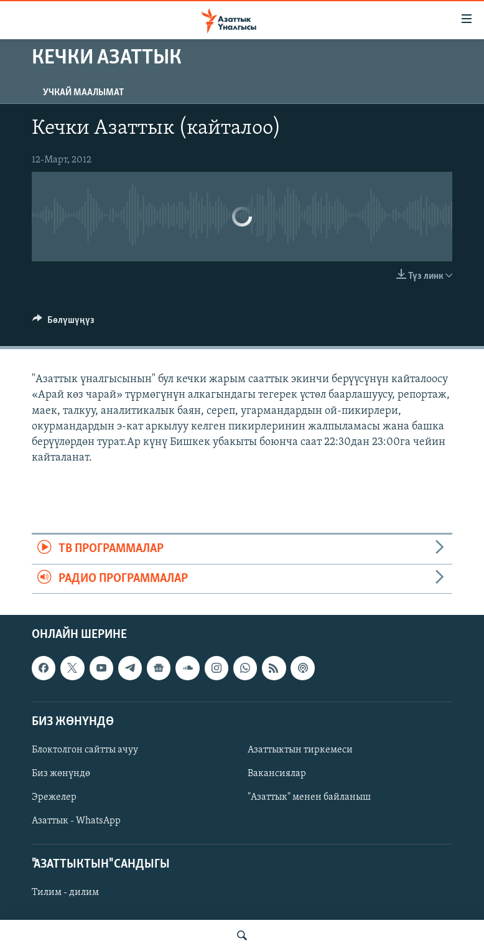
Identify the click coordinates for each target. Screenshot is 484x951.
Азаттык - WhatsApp (76, 821)
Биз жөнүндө (61, 774)
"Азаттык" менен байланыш (309, 797)
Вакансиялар (277, 774)
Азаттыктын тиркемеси (300, 750)
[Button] (63, 323)
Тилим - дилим (65, 892)
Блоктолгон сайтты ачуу (85, 750)
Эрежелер (54, 797)
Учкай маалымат (83, 93)
